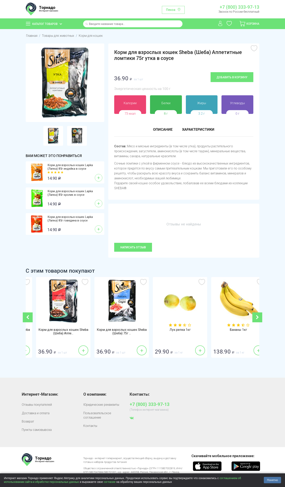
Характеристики (198, 129)
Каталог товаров (45, 24)
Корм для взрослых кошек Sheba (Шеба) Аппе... (113, 331)
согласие (110, 481)
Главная (31, 36)
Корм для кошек (91, 36)
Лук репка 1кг (230, 330)
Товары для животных (58, 36)
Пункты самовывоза (37, 430)
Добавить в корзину (232, 77)
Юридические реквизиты (101, 405)
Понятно (272, 480)
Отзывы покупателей (37, 405)
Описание (163, 129)
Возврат (28, 421)
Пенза (170, 10)
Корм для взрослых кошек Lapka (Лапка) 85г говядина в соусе (70, 218)
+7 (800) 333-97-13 (239, 7)
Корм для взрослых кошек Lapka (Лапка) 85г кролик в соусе (70, 193)
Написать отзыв (133, 247)
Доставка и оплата (35, 413)
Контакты (90, 426)
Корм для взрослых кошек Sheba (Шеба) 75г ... (55, 331)
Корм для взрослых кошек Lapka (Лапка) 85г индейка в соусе (70, 166)
